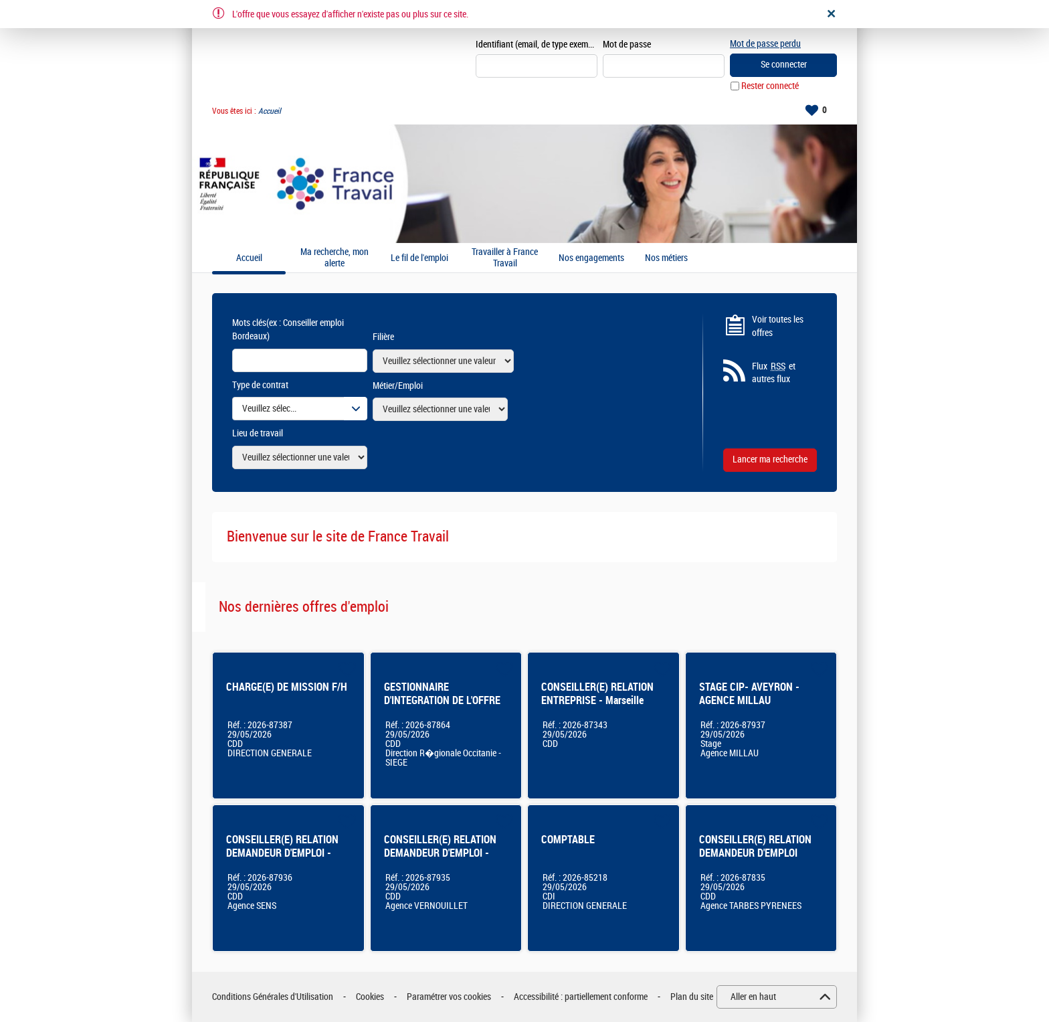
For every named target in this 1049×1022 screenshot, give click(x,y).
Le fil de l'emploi (419, 258)
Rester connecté (770, 86)
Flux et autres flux (773, 373)
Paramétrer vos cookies (449, 997)
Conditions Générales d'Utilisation (272, 997)
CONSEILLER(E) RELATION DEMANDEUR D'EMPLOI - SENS (282, 853)
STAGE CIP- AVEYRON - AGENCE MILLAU (749, 694)
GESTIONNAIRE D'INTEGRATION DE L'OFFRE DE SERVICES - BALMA (442, 700)
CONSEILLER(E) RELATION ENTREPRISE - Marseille (597, 694)
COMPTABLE (568, 839)
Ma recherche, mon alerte (334, 258)
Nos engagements (591, 258)
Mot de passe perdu (765, 44)
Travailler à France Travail (505, 258)
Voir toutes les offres (777, 326)
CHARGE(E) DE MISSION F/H (286, 687)
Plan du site (691, 997)
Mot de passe (627, 44)
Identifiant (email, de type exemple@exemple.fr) (536, 44)
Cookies (370, 997)
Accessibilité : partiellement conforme (581, 997)
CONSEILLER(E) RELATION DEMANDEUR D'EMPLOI (755, 846)
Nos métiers (666, 258)
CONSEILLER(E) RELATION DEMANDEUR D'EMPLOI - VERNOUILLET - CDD (440, 853)
